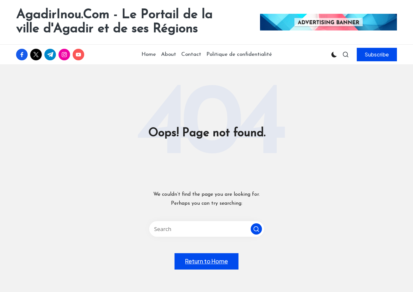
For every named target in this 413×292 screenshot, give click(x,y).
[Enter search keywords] (207, 229)
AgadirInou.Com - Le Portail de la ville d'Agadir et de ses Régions (114, 22)
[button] (377, 54)
